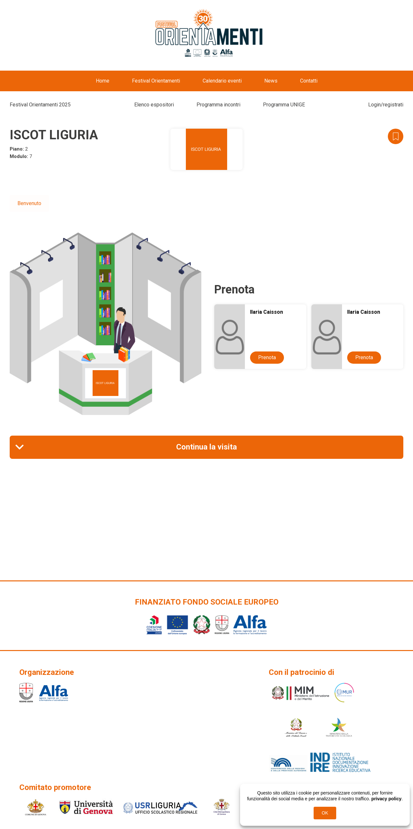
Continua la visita (206, 446)
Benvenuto (29, 203)
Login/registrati (385, 105)
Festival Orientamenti (156, 81)
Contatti (308, 81)
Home (102, 81)
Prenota (267, 357)
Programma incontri (218, 105)
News (270, 81)
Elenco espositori (154, 105)
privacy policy (386, 798)
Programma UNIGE (284, 105)
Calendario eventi (222, 81)
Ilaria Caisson (266, 312)
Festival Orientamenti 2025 (40, 105)
